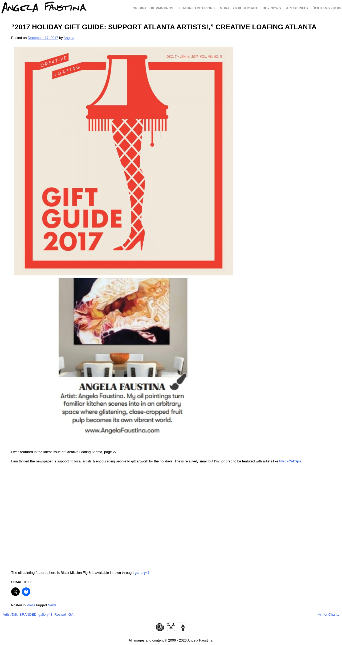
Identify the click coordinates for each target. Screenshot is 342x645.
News (52, 605)
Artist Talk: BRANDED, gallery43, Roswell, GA (38, 614)
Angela (69, 38)
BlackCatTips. (290, 461)
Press (31, 605)
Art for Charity (328, 614)
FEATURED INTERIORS (196, 8)
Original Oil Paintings (153, 8)
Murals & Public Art (239, 8)
